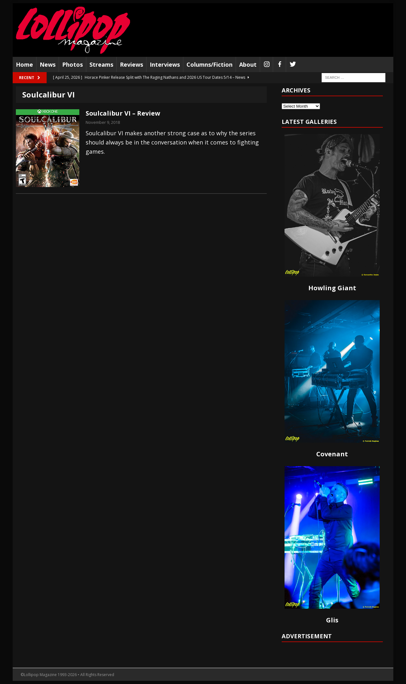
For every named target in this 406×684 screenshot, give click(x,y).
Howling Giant (332, 288)
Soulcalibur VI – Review (123, 113)
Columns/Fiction (209, 64)
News (48, 64)
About (248, 64)
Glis (332, 620)
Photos (72, 64)
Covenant (332, 454)
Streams (101, 64)
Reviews (131, 64)
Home (24, 64)
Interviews (165, 64)
